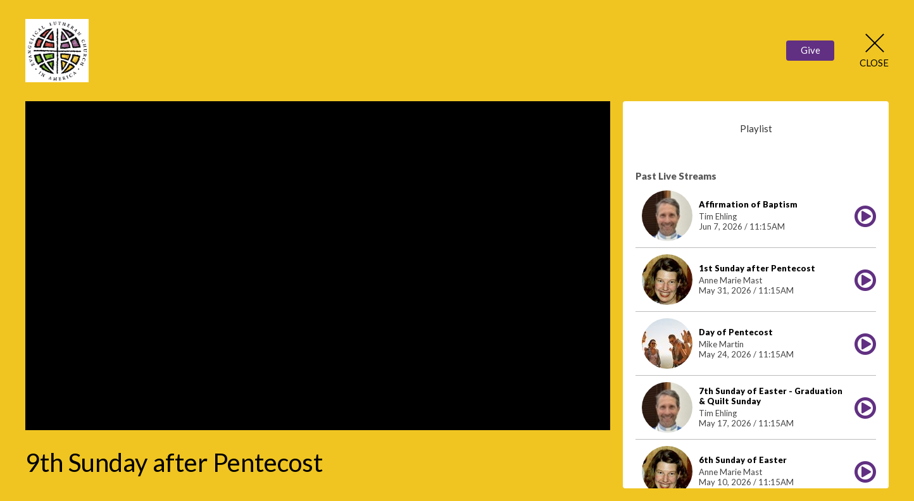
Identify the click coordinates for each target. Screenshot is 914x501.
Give (810, 50)
